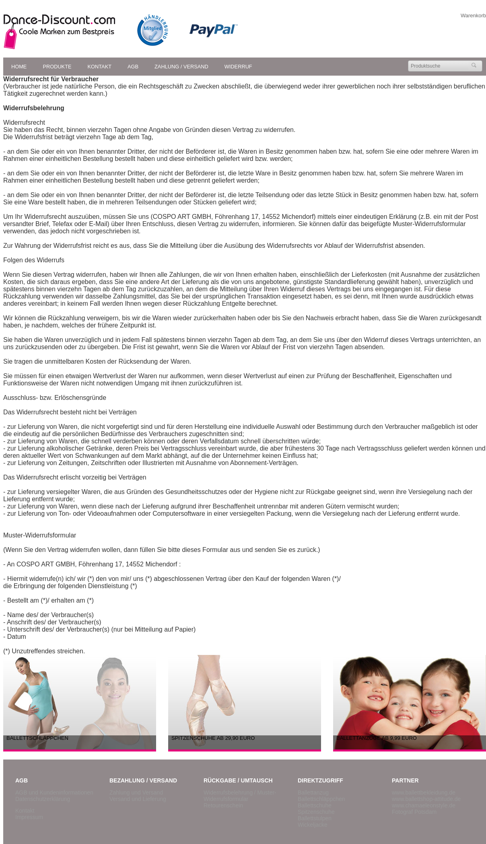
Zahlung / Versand (181, 67)
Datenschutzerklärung (42, 799)
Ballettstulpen (315, 818)
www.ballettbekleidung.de (423, 792)
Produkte (57, 67)
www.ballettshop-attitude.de (426, 799)
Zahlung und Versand (136, 792)
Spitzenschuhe (316, 812)
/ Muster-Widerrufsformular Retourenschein (240, 799)
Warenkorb (473, 15)
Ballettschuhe (315, 805)
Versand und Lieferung (137, 799)
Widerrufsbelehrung (228, 792)
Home (19, 67)
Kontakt (100, 67)
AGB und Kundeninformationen (54, 792)
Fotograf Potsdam (414, 812)
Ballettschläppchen (321, 799)
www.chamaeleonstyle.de (423, 805)
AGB (133, 67)
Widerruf (238, 67)
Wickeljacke (312, 824)
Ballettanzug (313, 792)
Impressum (29, 817)
